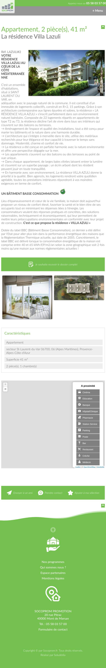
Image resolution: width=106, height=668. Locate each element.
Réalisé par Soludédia (53, 655)
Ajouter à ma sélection (87, 492)
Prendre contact (53, 492)
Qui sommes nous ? (53, 567)
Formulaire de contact (53, 629)
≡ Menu (98, 10)
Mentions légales (53, 578)
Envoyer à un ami (23, 492)
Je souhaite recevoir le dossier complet (56, 264)
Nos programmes (53, 562)
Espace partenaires (52, 573)
